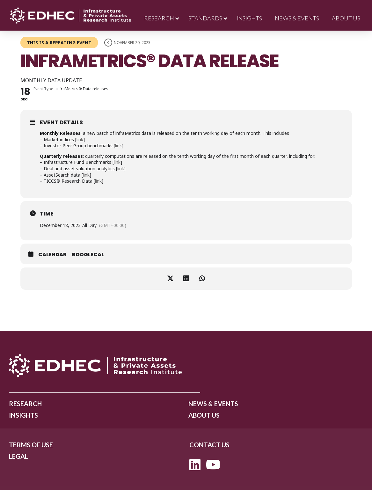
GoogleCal (87, 255)
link (80, 139)
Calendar (52, 255)
